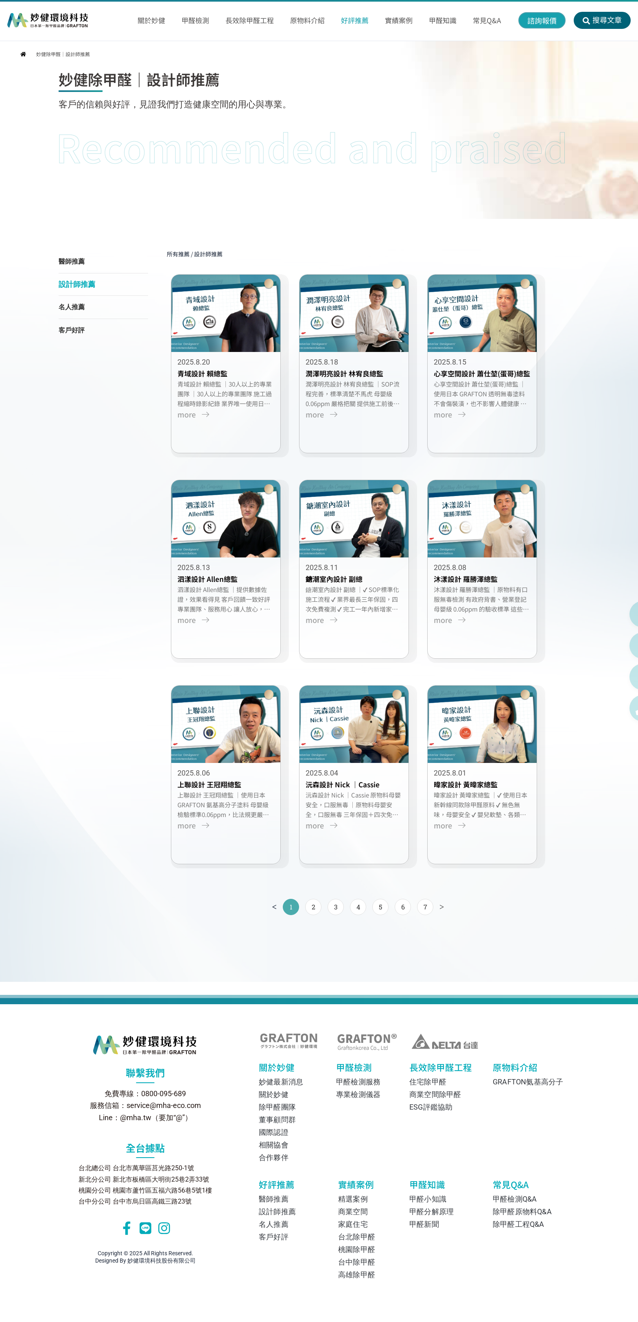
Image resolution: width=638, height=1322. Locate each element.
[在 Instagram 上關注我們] (612, 677)
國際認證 (273, 1132)
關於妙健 (283, 1069)
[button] (542, 20)
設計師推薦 (77, 285)
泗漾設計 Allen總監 (211, 586)
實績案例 (361, 1186)
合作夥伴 (273, 1157)
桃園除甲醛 (356, 1249)
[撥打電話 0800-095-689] (612, 708)
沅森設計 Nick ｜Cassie (347, 796)
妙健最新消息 (281, 1081)
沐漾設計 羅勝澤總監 (470, 586)
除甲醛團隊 (277, 1107)
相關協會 (273, 1145)
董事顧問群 (277, 1119)
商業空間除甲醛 (435, 1094)
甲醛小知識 (427, 1199)
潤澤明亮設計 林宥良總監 (348, 376)
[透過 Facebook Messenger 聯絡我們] (612, 645)
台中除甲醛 (356, 1262)
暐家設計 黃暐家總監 (470, 796)
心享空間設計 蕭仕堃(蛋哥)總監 (486, 376)
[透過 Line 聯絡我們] (612, 614)
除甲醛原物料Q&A (522, 1211)
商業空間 (353, 1211)
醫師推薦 (72, 262)
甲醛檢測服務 (358, 1081)
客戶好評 (72, 331)
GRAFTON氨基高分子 (524, 1081)
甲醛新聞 (424, 1224)
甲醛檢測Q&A (515, 1199)
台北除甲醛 (356, 1236)
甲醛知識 (430, 1186)
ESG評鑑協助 (430, 1107)
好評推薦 (284, 1186)
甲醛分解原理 (431, 1211)
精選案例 (353, 1199)
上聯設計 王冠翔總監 (213, 796)
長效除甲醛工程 (435, 1069)
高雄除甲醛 (356, 1274)
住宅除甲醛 (427, 1081)
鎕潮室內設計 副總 (338, 586)
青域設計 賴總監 (206, 376)
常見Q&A (519, 1186)
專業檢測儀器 (358, 1094)
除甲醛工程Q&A (518, 1224)
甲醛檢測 (358, 1069)
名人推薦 (72, 308)
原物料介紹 (513, 1069)
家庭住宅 (353, 1224)
